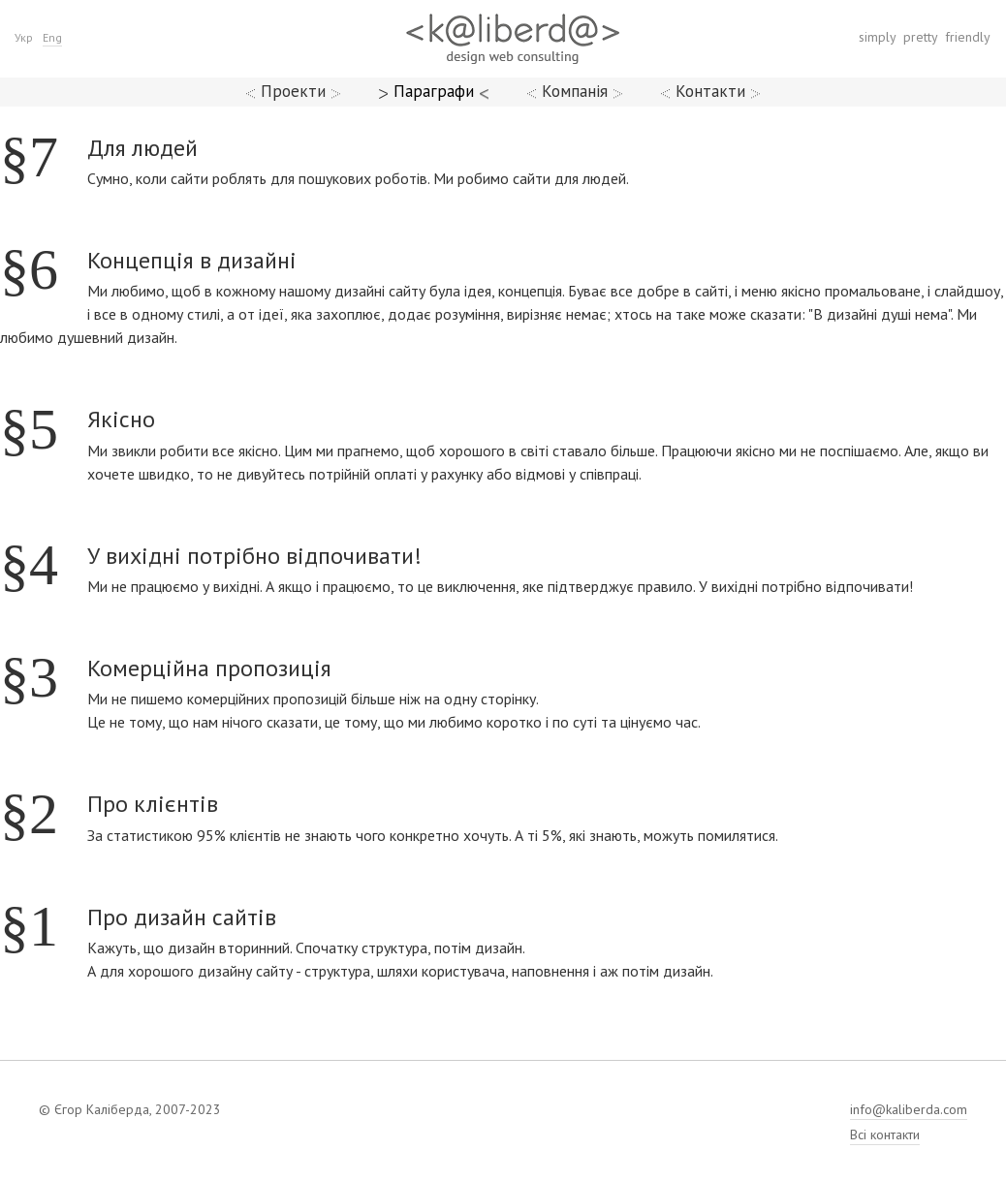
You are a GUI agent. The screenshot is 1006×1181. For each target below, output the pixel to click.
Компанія (575, 91)
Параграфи (433, 91)
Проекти (293, 91)
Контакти (710, 91)
